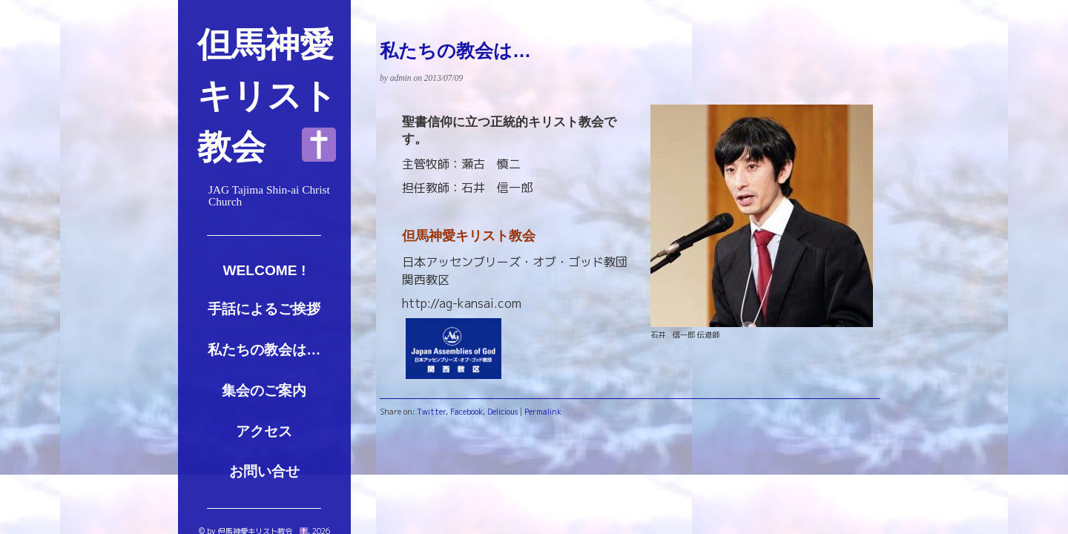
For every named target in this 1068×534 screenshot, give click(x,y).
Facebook (466, 411)
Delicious (502, 411)
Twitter (431, 411)
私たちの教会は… (264, 349)
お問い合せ (264, 471)
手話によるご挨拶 (264, 309)
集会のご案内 (264, 390)
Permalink (542, 411)
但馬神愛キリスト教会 (267, 95)
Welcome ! (264, 270)
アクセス (264, 431)
